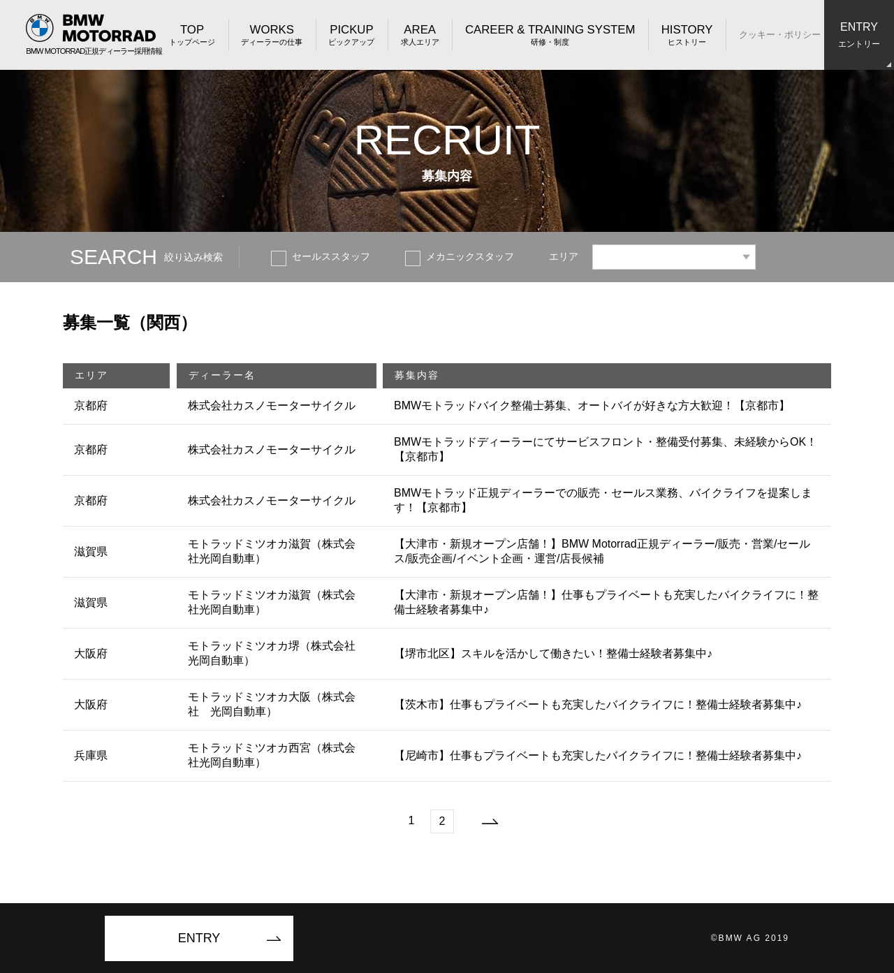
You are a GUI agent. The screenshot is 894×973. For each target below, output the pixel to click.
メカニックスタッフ (470, 256)
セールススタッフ (331, 256)
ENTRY (199, 938)
